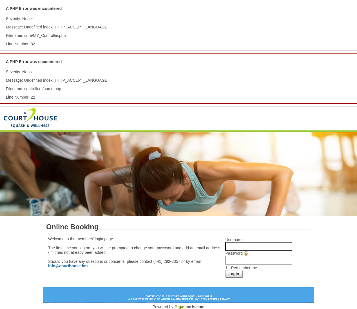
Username (234, 239)
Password (236, 253)
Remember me (244, 268)
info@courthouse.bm (68, 266)
